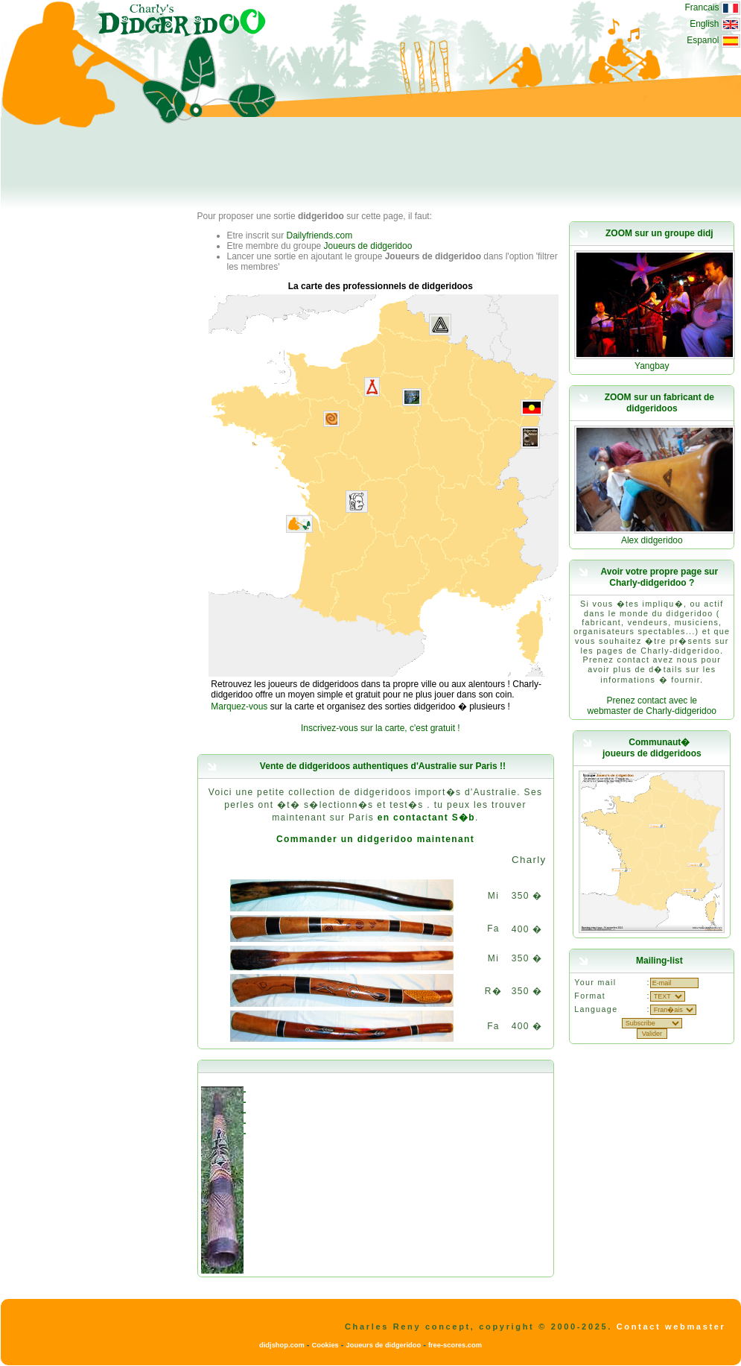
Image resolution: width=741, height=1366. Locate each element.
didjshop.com (282, 1345)
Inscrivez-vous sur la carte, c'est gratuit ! (380, 728)
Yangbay (652, 366)
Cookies (324, 1345)
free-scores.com (455, 1345)
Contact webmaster (671, 1326)
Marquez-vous (239, 706)
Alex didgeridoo (652, 540)
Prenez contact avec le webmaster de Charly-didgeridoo (652, 705)
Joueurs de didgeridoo (368, 246)
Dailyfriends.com (320, 235)
